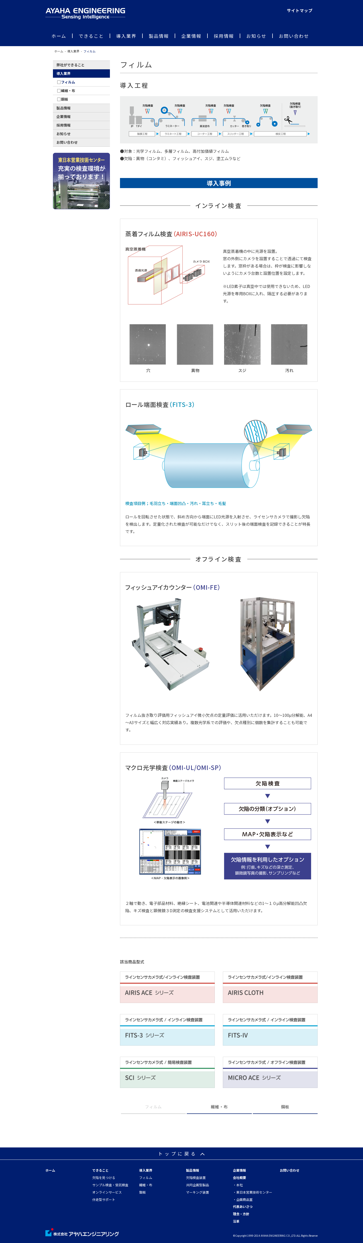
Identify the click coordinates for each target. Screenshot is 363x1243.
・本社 (238, 1184)
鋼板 (285, 1107)
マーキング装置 (197, 1192)
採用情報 (224, 36)
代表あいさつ (243, 1206)
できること (91, 36)
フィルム (145, 1177)
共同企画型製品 (197, 1184)
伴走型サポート (103, 1199)
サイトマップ (300, 10)
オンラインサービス (107, 1192)
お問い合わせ (294, 36)
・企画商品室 (243, 1199)
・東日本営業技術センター (252, 1192)
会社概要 (239, 1177)
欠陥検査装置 (196, 1177)
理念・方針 (241, 1213)
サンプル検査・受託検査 (110, 1184)
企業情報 (191, 36)
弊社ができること (70, 64)
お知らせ (256, 36)
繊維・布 (219, 1107)
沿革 (236, 1221)
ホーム (58, 36)
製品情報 (159, 36)
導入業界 (126, 36)
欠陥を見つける (103, 1177)
